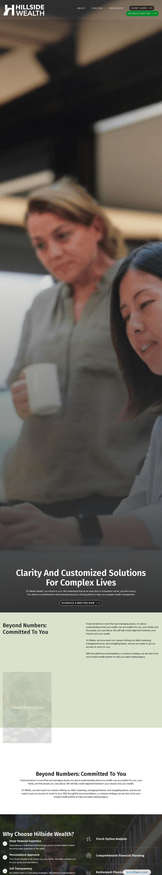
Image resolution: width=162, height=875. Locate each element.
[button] (81, 7)
